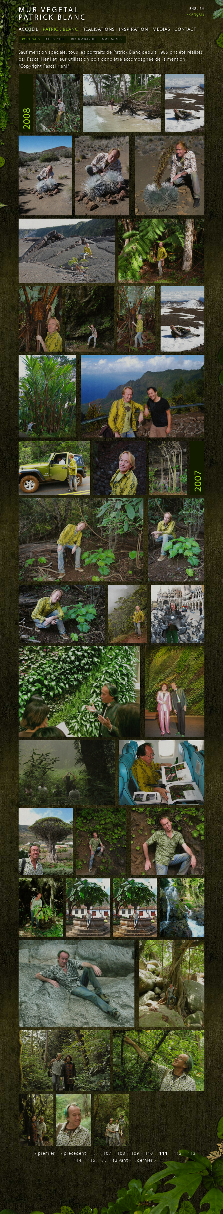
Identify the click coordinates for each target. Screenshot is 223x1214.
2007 (197, 481)
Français (195, 14)
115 (92, 1160)
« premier (45, 1153)
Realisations (98, 29)
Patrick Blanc (60, 29)
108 (121, 1153)
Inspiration (133, 29)
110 (149, 1153)
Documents (112, 39)
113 (192, 1153)
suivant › (122, 1160)
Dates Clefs (56, 39)
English (196, 8)
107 (107, 1153)
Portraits (31, 39)
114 (78, 1160)
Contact (185, 29)
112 (178, 1153)
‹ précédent (73, 1153)
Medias (161, 29)
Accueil (28, 29)
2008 (26, 119)
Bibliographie (83, 39)
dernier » (146, 1160)
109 (135, 1153)
